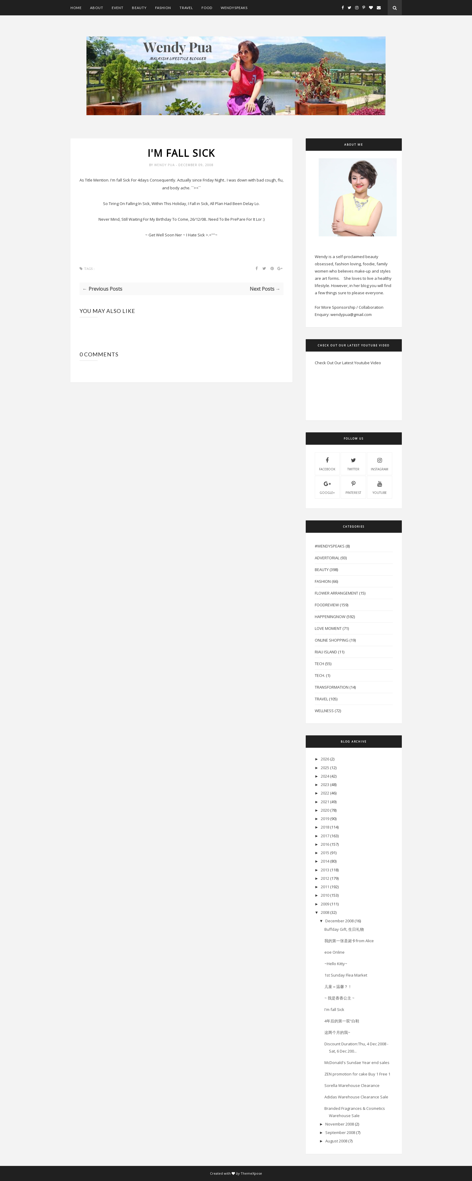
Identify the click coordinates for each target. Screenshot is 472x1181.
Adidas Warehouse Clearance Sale (356, 1097)
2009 (325, 904)
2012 (325, 878)
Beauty (139, 8)
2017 (325, 835)
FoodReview (327, 605)
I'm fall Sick (334, 1009)
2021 (325, 801)
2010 (325, 895)
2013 (325, 870)
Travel (186, 8)
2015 (325, 852)
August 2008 (336, 1141)
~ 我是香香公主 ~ (339, 998)
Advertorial (327, 558)
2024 (325, 776)
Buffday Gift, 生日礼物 (344, 929)
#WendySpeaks (330, 546)
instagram (379, 463)
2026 (325, 759)
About (96, 8)
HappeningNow (330, 616)
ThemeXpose (251, 1173)
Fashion (163, 8)
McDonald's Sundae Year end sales (356, 1062)
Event (117, 8)
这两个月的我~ (337, 1032)
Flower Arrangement (336, 593)
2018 (325, 827)
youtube (380, 487)
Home (76, 8)
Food (207, 8)
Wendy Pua (165, 165)
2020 (325, 810)
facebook (327, 463)
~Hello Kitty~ (335, 963)
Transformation (332, 687)
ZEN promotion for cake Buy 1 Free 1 (357, 1074)
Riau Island (326, 652)
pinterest (353, 487)
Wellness (324, 710)
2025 (325, 767)
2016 (325, 844)
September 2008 (340, 1132)
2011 (325, 886)
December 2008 (339, 921)
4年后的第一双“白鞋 (341, 1021)
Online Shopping (332, 640)
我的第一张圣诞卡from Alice (349, 940)
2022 (325, 793)
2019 (325, 818)
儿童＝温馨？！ (338, 986)
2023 (325, 784)
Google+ (327, 487)
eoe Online (334, 952)
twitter (353, 463)
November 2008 (339, 1124)
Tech (319, 663)
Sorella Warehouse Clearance (352, 1085)
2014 (325, 861)
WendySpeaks (234, 8)
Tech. (320, 675)
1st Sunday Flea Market (345, 975)
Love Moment (328, 628)
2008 (325, 912)
